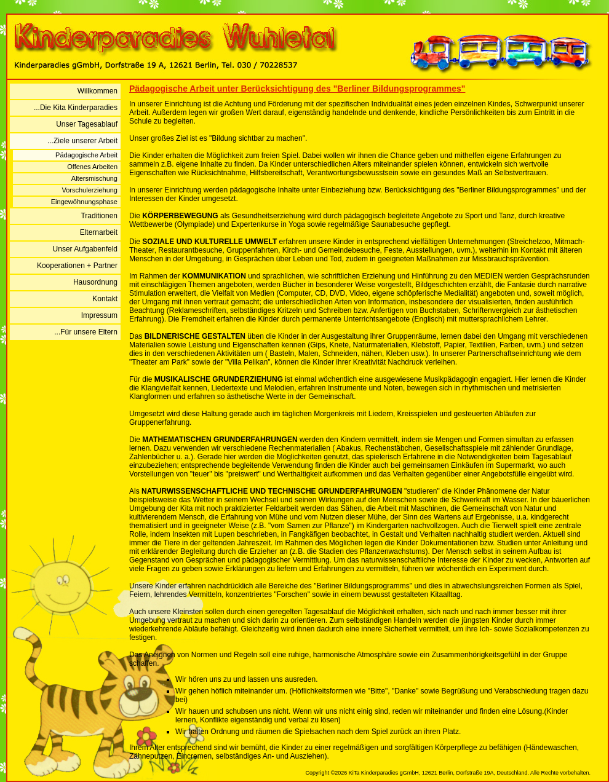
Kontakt (104, 298)
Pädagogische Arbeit (86, 155)
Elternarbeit (98, 232)
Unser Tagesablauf (86, 124)
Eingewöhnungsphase (84, 201)
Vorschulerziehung (89, 190)
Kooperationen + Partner (77, 265)
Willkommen (97, 91)
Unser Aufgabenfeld (85, 249)
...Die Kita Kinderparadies (75, 107)
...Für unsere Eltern (85, 332)
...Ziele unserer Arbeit (82, 140)
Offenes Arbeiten (92, 166)
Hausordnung (95, 282)
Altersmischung (94, 178)
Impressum (99, 315)
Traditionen (99, 215)
